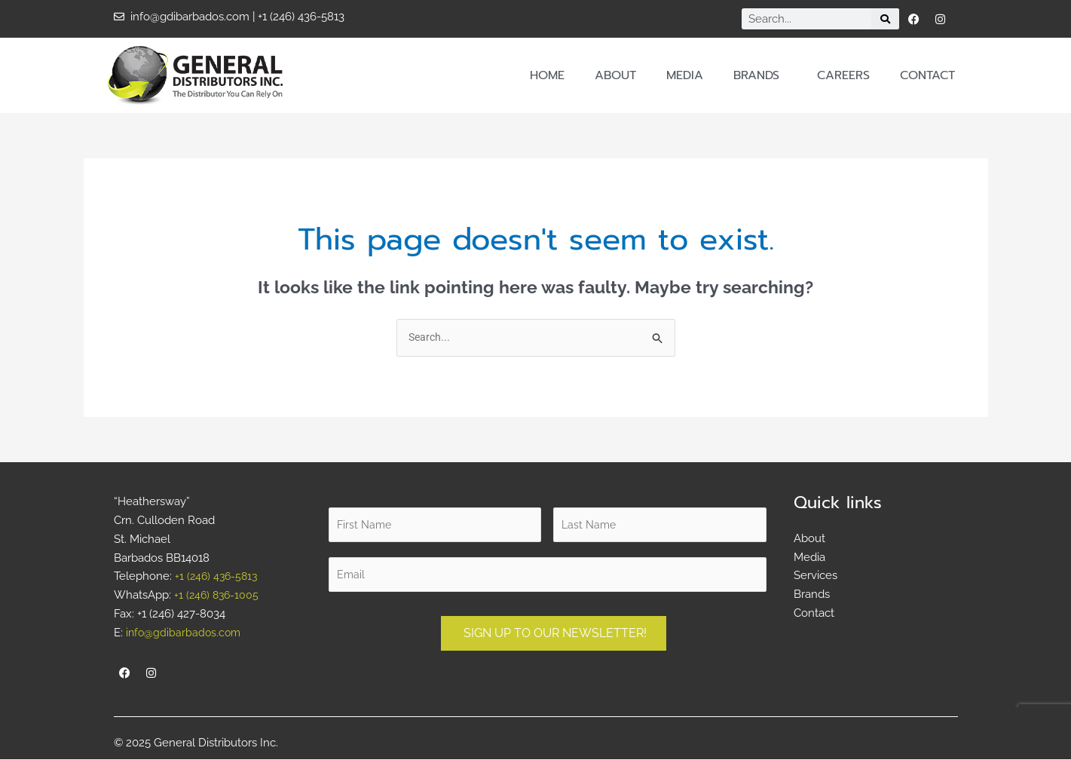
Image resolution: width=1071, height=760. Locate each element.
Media (684, 75)
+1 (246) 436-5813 (218, 577)
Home (547, 75)
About (615, 75)
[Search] (884, 18)
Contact (927, 75)
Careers (843, 75)
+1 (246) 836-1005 (218, 595)
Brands (760, 75)
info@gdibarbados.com (185, 632)
